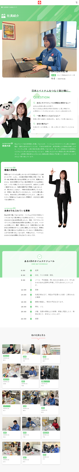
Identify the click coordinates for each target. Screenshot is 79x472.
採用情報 (6, 7)
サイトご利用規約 (26, 461)
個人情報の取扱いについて (52, 461)
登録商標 (64, 461)
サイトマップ (15, 461)
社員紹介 (12, 7)
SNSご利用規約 (38, 461)
